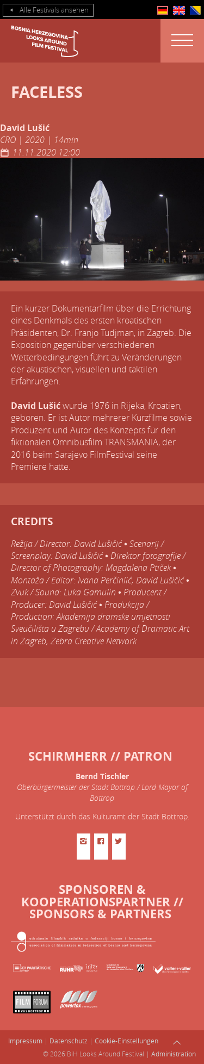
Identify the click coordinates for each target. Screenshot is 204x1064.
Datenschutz (69, 1040)
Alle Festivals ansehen (48, 10)
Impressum (25, 1040)
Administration (173, 1053)
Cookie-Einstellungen (126, 1040)
